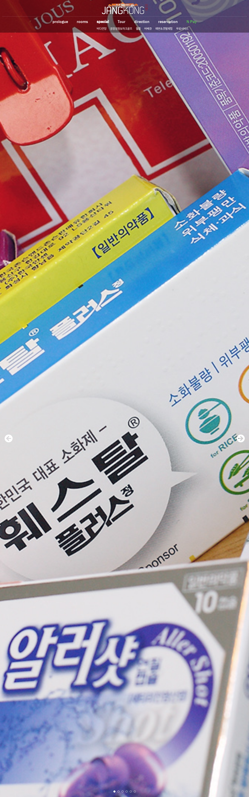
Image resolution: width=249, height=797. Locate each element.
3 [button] (123, 791)
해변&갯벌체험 (163, 28)
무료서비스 (182, 28)
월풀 (138, 28)
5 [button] (131, 791)
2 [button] (118, 791)
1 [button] (114, 791)
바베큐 (148, 28)
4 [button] (127, 791)
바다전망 (101, 28)
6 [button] (135, 791)
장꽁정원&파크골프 (121, 28)
